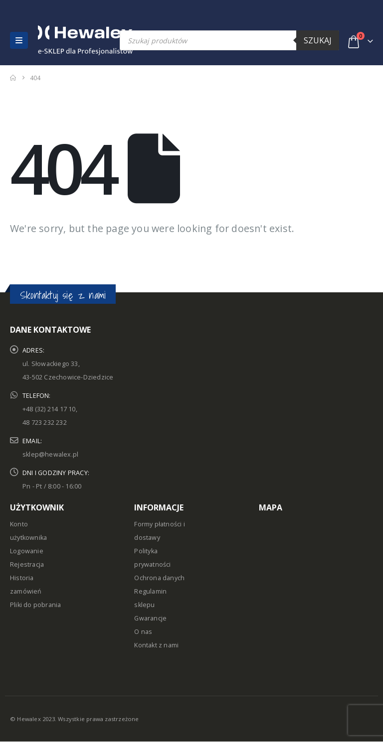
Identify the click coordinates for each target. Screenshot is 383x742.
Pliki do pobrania (35, 605)
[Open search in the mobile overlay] (229, 40)
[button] (19, 40)
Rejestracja (27, 564)
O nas (143, 631)
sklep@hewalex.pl (50, 454)
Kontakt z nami (156, 645)
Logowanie (26, 551)
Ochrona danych (159, 578)
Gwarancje (150, 618)
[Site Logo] (59, 40)
